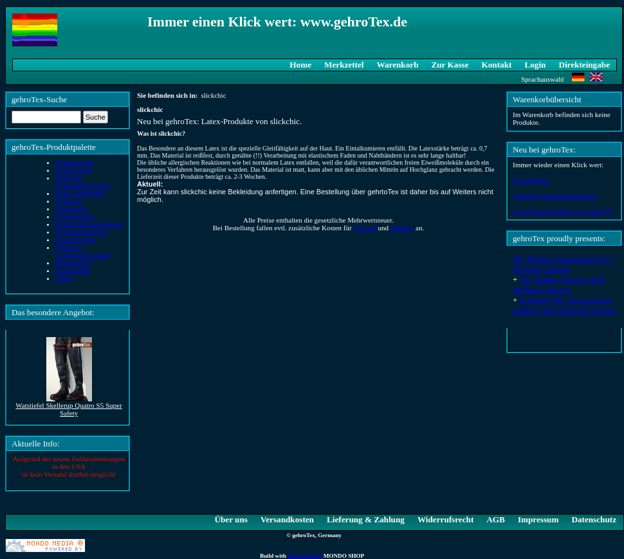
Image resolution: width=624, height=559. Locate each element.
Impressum (538, 519)
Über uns (230, 519)
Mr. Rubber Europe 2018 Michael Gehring (559, 285)
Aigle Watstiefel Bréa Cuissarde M (562, 211)
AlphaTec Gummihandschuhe (555, 195)
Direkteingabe (584, 64)
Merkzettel (344, 64)
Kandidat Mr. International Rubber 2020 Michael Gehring (565, 305)
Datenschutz (593, 519)
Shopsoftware (305, 556)
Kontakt (497, 64)
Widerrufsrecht (445, 519)
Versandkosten (287, 519)
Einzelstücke (531, 180)
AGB (495, 519)
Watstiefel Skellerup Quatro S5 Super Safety (68, 409)
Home (300, 64)
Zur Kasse (449, 64)
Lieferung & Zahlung (366, 519)
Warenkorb (398, 64)
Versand (364, 228)
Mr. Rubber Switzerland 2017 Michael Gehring (563, 264)
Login (535, 64)
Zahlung (402, 228)
